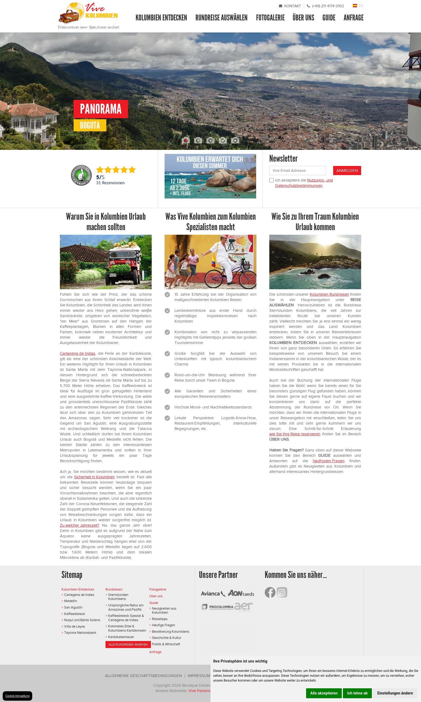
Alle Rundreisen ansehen (128, 644)
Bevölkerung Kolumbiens (170, 631)
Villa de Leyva (74, 626)
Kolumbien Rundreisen (329, 294)
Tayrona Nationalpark (80, 633)
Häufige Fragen (163, 625)
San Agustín (73, 607)
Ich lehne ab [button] (357, 693)
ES (361, 6)
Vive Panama (200, 691)
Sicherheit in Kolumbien (94, 477)
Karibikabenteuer (121, 637)
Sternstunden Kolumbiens (118, 597)
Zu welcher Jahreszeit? (79, 525)
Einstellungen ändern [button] (395, 693)
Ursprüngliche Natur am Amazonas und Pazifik (126, 607)
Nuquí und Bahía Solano (82, 620)
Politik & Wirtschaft (166, 644)
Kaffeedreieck (74, 614)
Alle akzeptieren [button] (324, 693)
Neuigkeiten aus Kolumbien (164, 610)
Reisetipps (160, 619)
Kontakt (292, 6)
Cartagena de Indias (77, 353)
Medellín (70, 601)
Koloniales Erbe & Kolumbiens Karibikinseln (127, 628)
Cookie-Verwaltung (17, 695)
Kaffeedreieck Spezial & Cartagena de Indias (126, 618)
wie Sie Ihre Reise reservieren (294, 434)
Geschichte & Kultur (166, 638)
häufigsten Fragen (328, 461)
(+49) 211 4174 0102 (328, 6)
